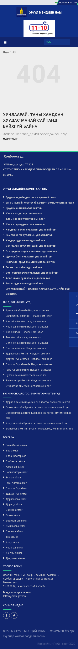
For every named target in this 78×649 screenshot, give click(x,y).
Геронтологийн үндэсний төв (24, 267)
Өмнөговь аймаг (15, 526)
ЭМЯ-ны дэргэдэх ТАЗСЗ (18, 164)
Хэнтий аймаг (14, 553)
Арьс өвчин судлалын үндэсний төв (28, 278)
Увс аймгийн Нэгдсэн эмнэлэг (24, 332)
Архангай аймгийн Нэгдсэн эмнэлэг (27, 310)
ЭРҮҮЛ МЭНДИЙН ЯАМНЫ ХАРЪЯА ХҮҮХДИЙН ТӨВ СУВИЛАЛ (38, 291)
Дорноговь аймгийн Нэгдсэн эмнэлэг (28, 353)
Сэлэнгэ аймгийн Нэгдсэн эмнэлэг (27, 342)
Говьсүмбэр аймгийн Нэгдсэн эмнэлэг (29, 364)
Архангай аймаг (15, 466)
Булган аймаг (14, 477)
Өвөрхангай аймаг (17, 520)
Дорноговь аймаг (16, 499)
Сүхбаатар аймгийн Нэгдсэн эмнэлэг (28, 386)
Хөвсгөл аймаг (15, 547)
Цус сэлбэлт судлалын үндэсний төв (29, 256)
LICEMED (8, 174)
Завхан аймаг (14, 509)
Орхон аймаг (13, 515)
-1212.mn (37, 169)
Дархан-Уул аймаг (16, 493)
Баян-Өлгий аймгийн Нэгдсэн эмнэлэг (29, 315)
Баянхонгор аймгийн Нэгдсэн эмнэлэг (29, 380)
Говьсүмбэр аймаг (17, 488)
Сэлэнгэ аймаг (15, 531)
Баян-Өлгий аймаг (16, 445)
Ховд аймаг (13, 542)
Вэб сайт (43, 643)
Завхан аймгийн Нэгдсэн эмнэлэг (26, 348)
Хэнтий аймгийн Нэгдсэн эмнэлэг (26, 321)
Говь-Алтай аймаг (16, 483)
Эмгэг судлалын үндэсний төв (24, 283)
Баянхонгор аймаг (16, 472)
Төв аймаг (12, 536)
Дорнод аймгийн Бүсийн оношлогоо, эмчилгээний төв (38, 402)
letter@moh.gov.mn (14, 596)
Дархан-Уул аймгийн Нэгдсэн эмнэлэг (29, 359)
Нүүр (6, 52)
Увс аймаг (12, 450)
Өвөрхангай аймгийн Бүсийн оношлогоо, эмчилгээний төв (38, 415)
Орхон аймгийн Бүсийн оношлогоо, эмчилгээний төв (37, 407)
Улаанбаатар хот (16, 456)
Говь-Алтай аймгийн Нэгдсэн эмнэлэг (28, 369)
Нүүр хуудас (10, 138)
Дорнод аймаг (14, 504)
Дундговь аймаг (15, 558)
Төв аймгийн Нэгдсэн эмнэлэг (24, 337)
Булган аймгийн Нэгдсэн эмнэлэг (26, 375)
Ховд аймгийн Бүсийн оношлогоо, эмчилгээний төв (37, 423)
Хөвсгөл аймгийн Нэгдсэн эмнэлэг (27, 326)
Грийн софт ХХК (64, 643)
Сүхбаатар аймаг (16, 461)
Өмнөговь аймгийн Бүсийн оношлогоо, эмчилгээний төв (39, 428)
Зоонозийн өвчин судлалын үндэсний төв (32, 272)
